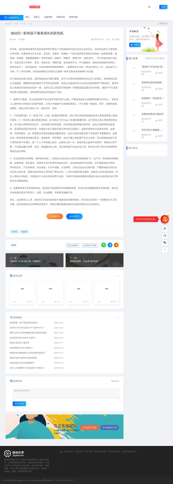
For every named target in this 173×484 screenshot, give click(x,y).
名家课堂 (48, 17)
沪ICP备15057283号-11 (64, 480)
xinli (14, 39)
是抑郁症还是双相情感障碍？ (153, 82)
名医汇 (37, 17)
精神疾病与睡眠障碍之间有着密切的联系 (27, 353)
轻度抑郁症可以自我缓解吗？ (22, 363)
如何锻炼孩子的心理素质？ (21, 348)
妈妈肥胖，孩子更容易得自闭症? (24, 323)
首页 (10, 23)
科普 (24, 23)
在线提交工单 (109, 427)
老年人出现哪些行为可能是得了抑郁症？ (27, 368)
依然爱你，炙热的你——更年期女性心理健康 (153, 98)
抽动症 (22, 49)
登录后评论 (19, 404)
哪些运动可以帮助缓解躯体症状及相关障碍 (28, 333)
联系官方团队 (89, 427)
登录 (163, 7)
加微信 (135, 45)
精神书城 (73, 17)
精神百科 (61, 17)
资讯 (27, 17)
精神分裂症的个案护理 (19, 343)
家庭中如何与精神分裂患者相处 (23, 358)
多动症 (29, 87)
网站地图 (48, 480)
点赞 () (74, 216)
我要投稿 (162, 23)
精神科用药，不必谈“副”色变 (84, 261)
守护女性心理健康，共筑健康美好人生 (153, 130)
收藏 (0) (54, 216)
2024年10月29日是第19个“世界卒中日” (27, 328)
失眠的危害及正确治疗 (152, 114)
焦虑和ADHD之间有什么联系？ (23, 338)
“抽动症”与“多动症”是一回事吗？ (26, 261)
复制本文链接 (90, 245)
